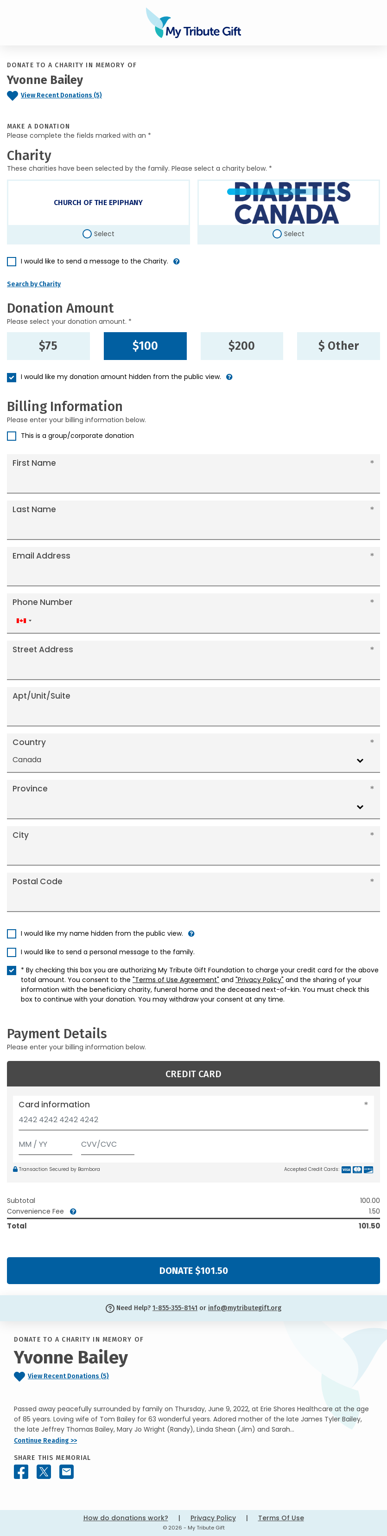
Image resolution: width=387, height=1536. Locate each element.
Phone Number (43, 602)
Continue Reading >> (45, 1441)
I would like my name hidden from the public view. (102, 933)
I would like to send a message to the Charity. (94, 261)
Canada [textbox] (27, 759)
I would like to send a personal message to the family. (108, 952)
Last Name (34, 509)
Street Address (43, 649)
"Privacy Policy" (259, 979)
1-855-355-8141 (174, 1308)
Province (30, 788)
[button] (176, 265)
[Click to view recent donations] (80, 96)
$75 (48, 346)
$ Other (338, 346)
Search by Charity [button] (34, 284)
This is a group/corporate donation (77, 435)
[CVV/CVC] (108, 1142)
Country (29, 742)
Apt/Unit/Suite (41, 695)
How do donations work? (125, 1518)
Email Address (41, 555)
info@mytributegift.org (244, 1308)
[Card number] (193, 1122)
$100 (145, 346)
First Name (34, 463)
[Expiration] (45, 1142)
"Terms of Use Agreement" (176, 979)
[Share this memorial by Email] (66, 1471)
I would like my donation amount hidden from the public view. (121, 376)
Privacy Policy (213, 1518)
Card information (54, 1104)
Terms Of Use (281, 1518)
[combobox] (23, 621)
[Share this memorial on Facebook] (21, 1471)
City (21, 835)
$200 (241, 346)
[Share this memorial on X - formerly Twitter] (43, 1471)
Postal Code (38, 881)
